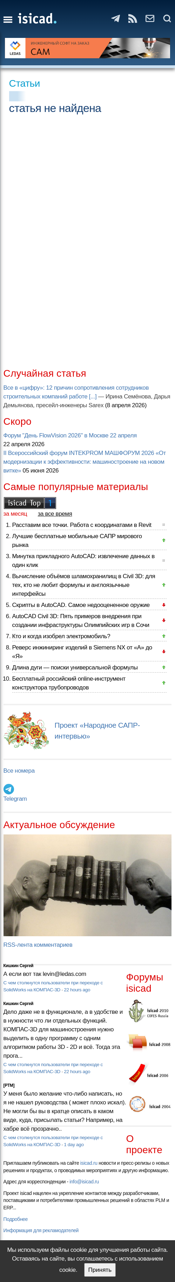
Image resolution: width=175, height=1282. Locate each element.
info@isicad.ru (84, 1181)
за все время (55, 513)
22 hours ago (77, 989)
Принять (100, 1270)
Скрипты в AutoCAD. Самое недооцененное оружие (81, 605)
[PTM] (9, 1085)
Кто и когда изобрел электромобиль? (61, 636)
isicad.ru (88, 1163)
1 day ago (73, 1144)
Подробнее (16, 1219)
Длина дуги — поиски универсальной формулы (75, 667)
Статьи (24, 83)
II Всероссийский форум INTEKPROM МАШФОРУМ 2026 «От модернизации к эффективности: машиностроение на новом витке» (85, 462)
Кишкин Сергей (19, 965)
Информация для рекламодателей (41, 1230)
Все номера (19, 770)
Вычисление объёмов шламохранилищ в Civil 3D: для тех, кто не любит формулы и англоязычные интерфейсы (83, 585)
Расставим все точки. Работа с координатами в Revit (82, 525)
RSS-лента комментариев (38, 944)
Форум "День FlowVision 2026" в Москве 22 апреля (70, 435)
